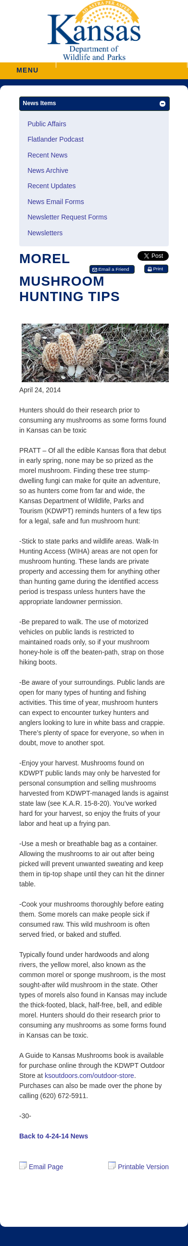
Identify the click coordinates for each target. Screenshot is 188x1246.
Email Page (41, 1167)
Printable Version (138, 1166)
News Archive (47, 170)
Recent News (47, 155)
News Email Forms (55, 202)
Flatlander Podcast (55, 139)
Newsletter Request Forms (67, 217)
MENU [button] (27, 67)
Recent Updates (51, 186)
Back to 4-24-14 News (53, 1136)
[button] (122, 65)
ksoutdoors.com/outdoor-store (89, 1075)
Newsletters (45, 233)
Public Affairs (46, 124)
